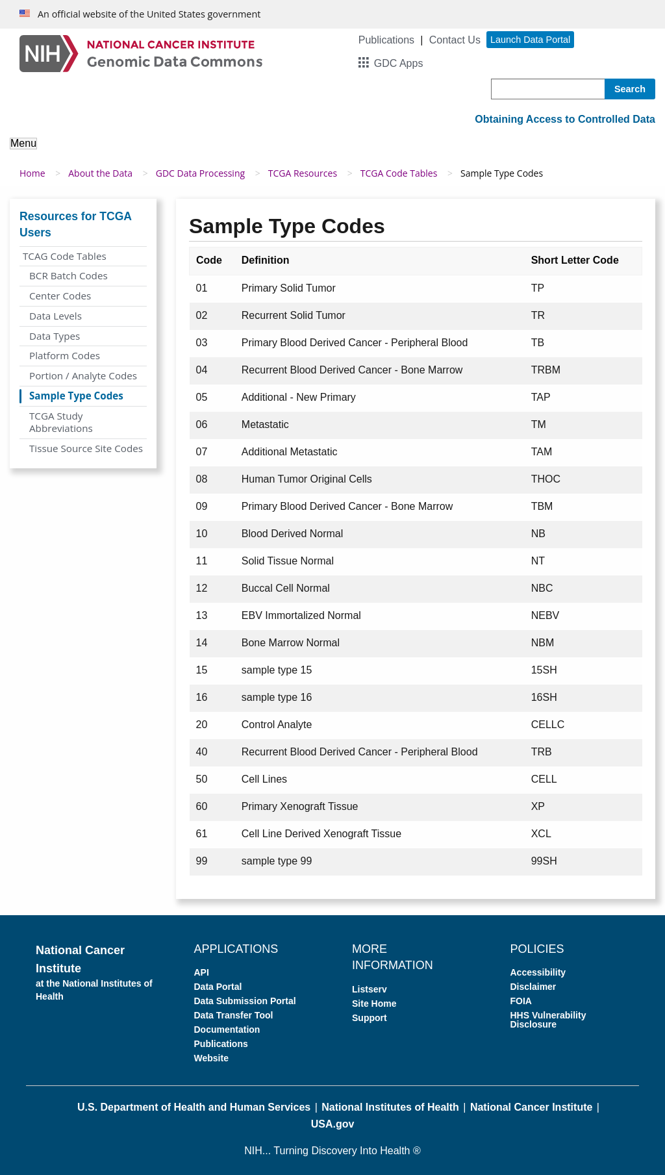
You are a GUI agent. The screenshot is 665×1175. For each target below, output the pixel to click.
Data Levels (55, 315)
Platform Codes (64, 355)
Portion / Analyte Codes (83, 375)
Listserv (369, 989)
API (201, 972)
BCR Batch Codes (68, 275)
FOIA (521, 1000)
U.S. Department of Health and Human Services (193, 1107)
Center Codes (60, 295)
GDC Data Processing (200, 173)
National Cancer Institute (531, 1107)
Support (369, 1017)
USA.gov (333, 1124)
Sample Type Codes (76, 395)
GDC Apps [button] (398, 63)
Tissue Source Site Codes (86, 448)
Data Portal (218, 986)
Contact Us (455, 39)
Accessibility (538, 972)
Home (32, 173)
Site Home (374, 1003)
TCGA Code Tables (399, 173)
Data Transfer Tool (233, 1015)
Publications (386, 39)
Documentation (227, 1029)
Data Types (54, 335)
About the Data (100, 173)
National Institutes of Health (390, 1107)
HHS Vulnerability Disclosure (548, 1020)
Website (211, 1058)
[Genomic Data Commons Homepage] (140, 52)
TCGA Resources (302, 173)
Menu (23, 143)
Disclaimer (533, 986)
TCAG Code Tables (65, 255)
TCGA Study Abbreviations (61, 422)
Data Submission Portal (245, 1000)
